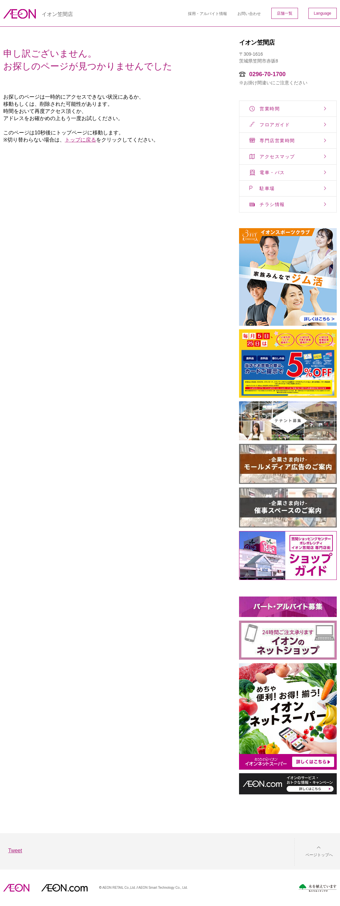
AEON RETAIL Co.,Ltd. (119, 887)
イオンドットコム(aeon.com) (64, 888)
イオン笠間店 (57, 14)
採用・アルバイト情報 (207, 13)
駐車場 (267, 188)
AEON (16, 888)
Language (322, 13)
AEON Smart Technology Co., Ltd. (163, 887)
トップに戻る (80, 140)
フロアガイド (275, 124)
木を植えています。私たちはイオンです (317, 888)
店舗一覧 (284, 13)
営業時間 (270, 108)
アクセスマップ (277, 156)
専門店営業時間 (277, 140)
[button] (314, 850)
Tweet (15, 850)
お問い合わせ (249, 13)
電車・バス (272, 172)
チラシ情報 (272, 204)
